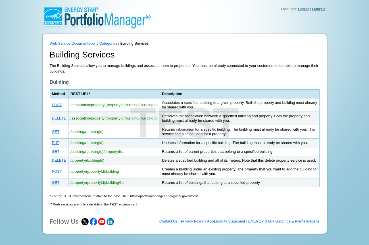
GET (56, 131)
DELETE (59, 118)
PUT (55, 143)
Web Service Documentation (73, 43)
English (303, 9)
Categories (108, 43)
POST (57, 105)
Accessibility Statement (226, 221)
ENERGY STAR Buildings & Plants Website (284, 221)
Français (318, 9)
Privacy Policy (192, 221)
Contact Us (168, 221)
